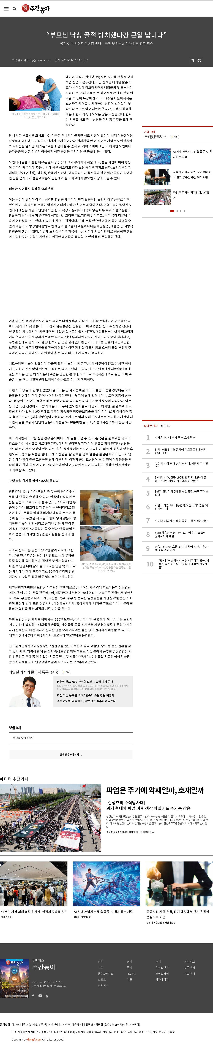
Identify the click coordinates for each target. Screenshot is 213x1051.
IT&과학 (131, 974)
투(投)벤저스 (155, 136)
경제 (129, 961)
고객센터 (65, 1024)
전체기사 (103, 985)
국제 (129, 967)
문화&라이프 (105, 974)
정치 (100, 961)
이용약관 (77, 1024)
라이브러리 (162, 974)
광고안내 (189, 974)
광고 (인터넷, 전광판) (35, 1024)
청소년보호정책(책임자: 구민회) (122, 1024)
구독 (67, 672)
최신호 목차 (162, 967)
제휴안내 (54, 1024)
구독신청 (189, 967)
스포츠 (102, 979)
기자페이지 (162, 979)
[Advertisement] (33, 278)
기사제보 (189, 961)
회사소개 (17, 1024)
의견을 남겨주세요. (23, 738)
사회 (100, 967)
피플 (129, 979)
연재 (158, 961)
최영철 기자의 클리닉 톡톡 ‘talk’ (34, 672)
